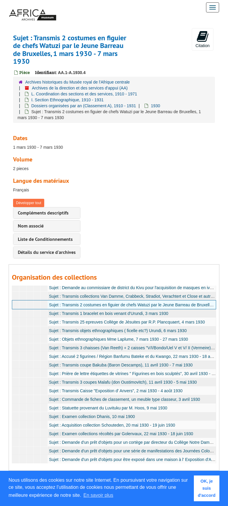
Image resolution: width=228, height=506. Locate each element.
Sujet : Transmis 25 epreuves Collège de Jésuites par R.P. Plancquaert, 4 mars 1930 (127, 322)
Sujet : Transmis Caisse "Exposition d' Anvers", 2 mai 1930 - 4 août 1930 (116, 390)
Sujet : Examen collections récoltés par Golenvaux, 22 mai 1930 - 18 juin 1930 (121, 433)
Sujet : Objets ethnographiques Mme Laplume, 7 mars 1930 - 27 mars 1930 (118, 339)
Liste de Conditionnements (45, 239)
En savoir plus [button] (98, 495)
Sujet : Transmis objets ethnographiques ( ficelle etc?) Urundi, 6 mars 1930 (118, 330)
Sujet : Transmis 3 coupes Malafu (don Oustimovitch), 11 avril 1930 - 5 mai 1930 (123, 382)
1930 (155, 105)
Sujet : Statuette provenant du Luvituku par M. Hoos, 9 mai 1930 (108, 408)
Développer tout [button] (28, 203)
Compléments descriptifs (43, 213)
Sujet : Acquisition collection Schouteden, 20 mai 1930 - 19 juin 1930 (112, 425)
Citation (203, 39)
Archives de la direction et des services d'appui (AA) (80, 88)
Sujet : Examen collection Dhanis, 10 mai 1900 (92, 416)
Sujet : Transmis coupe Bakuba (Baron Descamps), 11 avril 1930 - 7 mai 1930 (121, 365)
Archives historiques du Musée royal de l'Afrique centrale (77, 82)
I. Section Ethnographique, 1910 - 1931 (67, 99)
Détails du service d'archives (47, 252)
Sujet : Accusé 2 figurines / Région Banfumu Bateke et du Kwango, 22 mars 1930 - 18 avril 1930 (137, 356)
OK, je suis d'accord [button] (206, 488)
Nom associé (31, 226)
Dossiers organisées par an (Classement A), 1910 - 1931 (83, 105)
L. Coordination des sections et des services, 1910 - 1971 (84, 94)
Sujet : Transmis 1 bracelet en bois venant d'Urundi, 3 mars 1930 (108, 313)
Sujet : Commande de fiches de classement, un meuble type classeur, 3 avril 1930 (124, 399)
